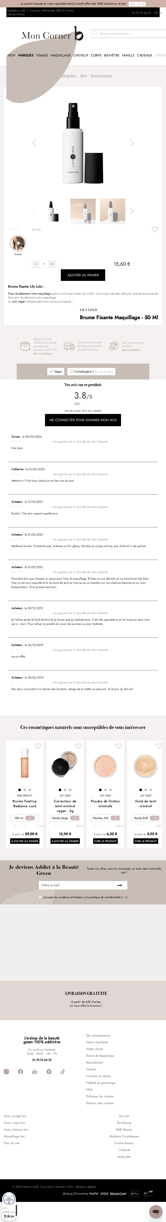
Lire (124, 891)
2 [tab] (24, 782)
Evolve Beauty (124, 1163)
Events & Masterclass (100, 1076)
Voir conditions (43, 346)
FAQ (89, 1110)
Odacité (124, 1170)
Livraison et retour (98, 1096)
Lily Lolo (88, 302)
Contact (91, 1089)
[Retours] (159, 12)
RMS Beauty (124, 1150)
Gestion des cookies (100, 1123)
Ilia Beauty (124, 1143)
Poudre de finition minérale (105, 796)
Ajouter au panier (25, 834)
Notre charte (94, 1069)
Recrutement (94, 1082)
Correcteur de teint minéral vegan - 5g (65, 798)
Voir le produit (109, 834)
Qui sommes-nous (98, 1055)
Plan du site (11, 1163)
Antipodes (124, 1177)
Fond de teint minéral (145, 796)
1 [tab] (19, 782)
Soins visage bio (15, 1136)
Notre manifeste (97, 1062)
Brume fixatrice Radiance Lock (25, 796)
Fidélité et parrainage (101, 1103)
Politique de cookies (100, 1116)
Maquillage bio (14, 1157)
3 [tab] (30, 782)
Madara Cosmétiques (124, 1157)
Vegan (58, 364)
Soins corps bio (14, 1143)
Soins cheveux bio (16, 1150)
